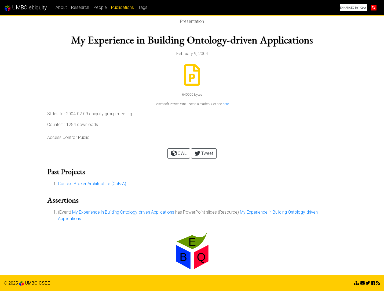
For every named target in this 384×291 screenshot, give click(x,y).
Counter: (55, 124)
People (100, 7)
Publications (122, 7)
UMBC (31, 283)
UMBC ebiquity (25, 7)
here (226, 104)
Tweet (204, 153)
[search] (353, 7)
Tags (142, 7)
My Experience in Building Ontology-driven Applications (123, 212)
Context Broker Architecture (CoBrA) (92, 183)
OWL (178, 153)
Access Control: (62, 137)
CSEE (44, 283)
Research (80, 7)
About (61, 7)
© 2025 (14, 283)
